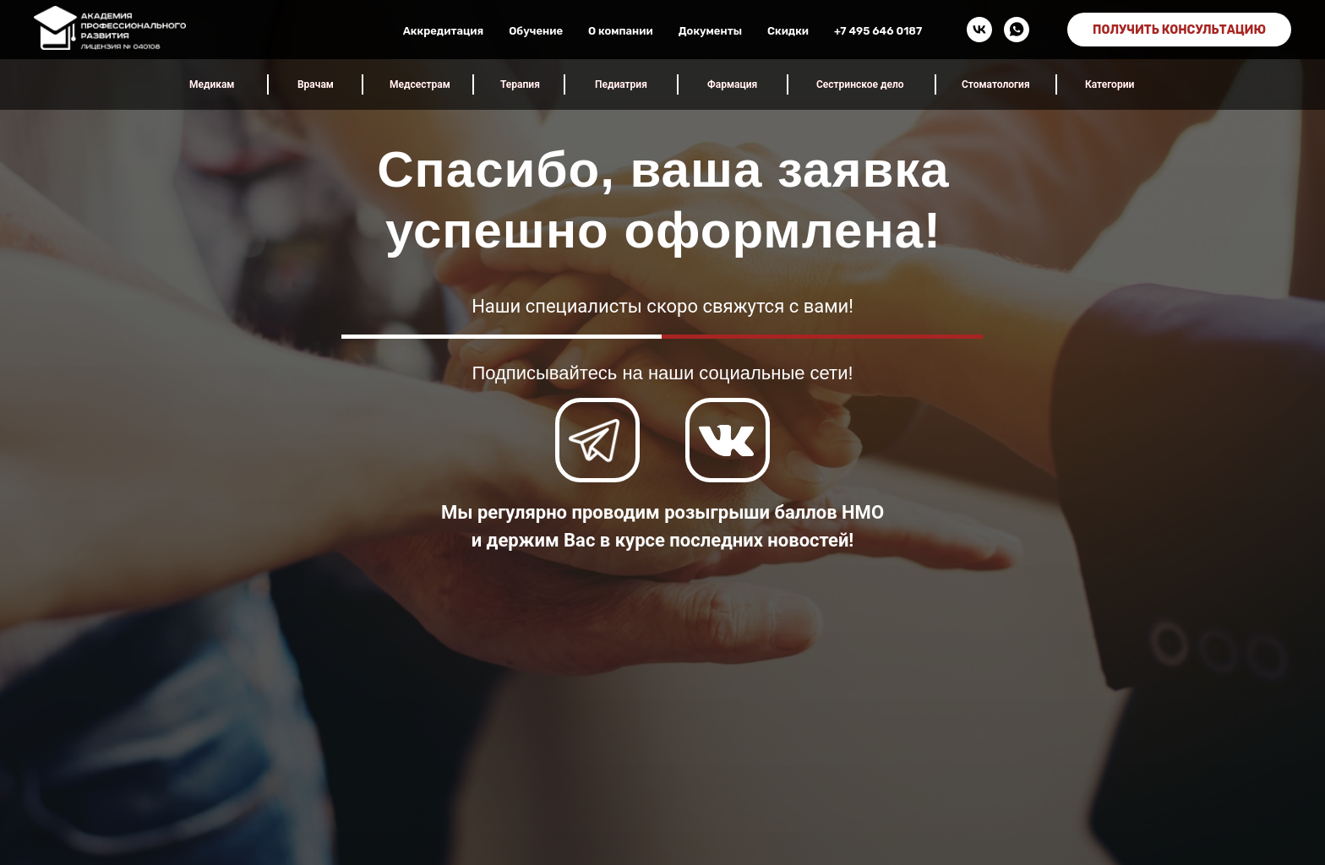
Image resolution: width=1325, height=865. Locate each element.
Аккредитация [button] (443, 30)
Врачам (315, 84)
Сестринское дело (860, 84)
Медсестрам (420, 84)
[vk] (979, 29)
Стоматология (996, 84)
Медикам (211, 84)
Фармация (732, 84)
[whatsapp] (1016, 29)
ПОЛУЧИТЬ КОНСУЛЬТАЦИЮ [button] (1179, 30)
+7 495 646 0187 (878, 30)
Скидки (788, 30)
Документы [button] (710, 30)
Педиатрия (621, 84)
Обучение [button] (536, 30)
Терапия (520, 84)
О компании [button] (620, 30)
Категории (1109, 84)
